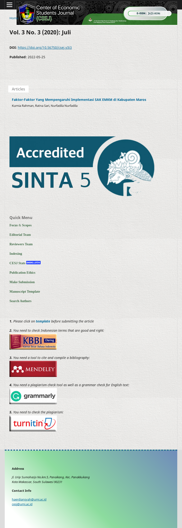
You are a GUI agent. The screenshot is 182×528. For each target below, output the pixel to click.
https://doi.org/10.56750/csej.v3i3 (45, 47)
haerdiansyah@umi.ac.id (29, 499)
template (43, 321)
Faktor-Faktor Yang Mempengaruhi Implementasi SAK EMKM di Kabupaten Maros (79, 99)
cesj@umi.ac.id (22, 504)
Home (13, 18)
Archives (30, 18)
